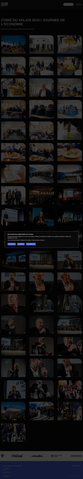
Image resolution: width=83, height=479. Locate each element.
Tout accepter (12, 244)
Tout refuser (21, 244)
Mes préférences (31, 244)
